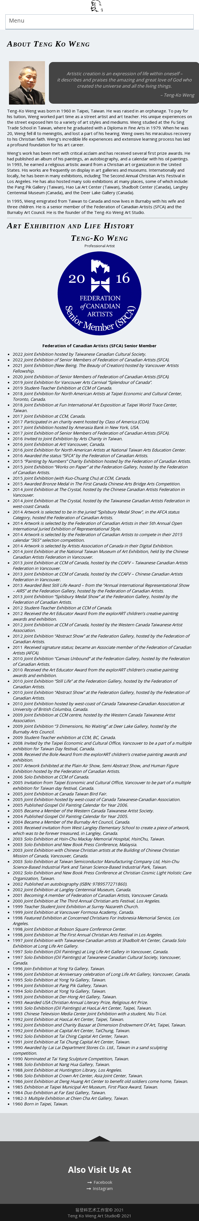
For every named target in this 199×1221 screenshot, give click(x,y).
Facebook (103, 1182)
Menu (16, 20)
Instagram (103, 1188)
